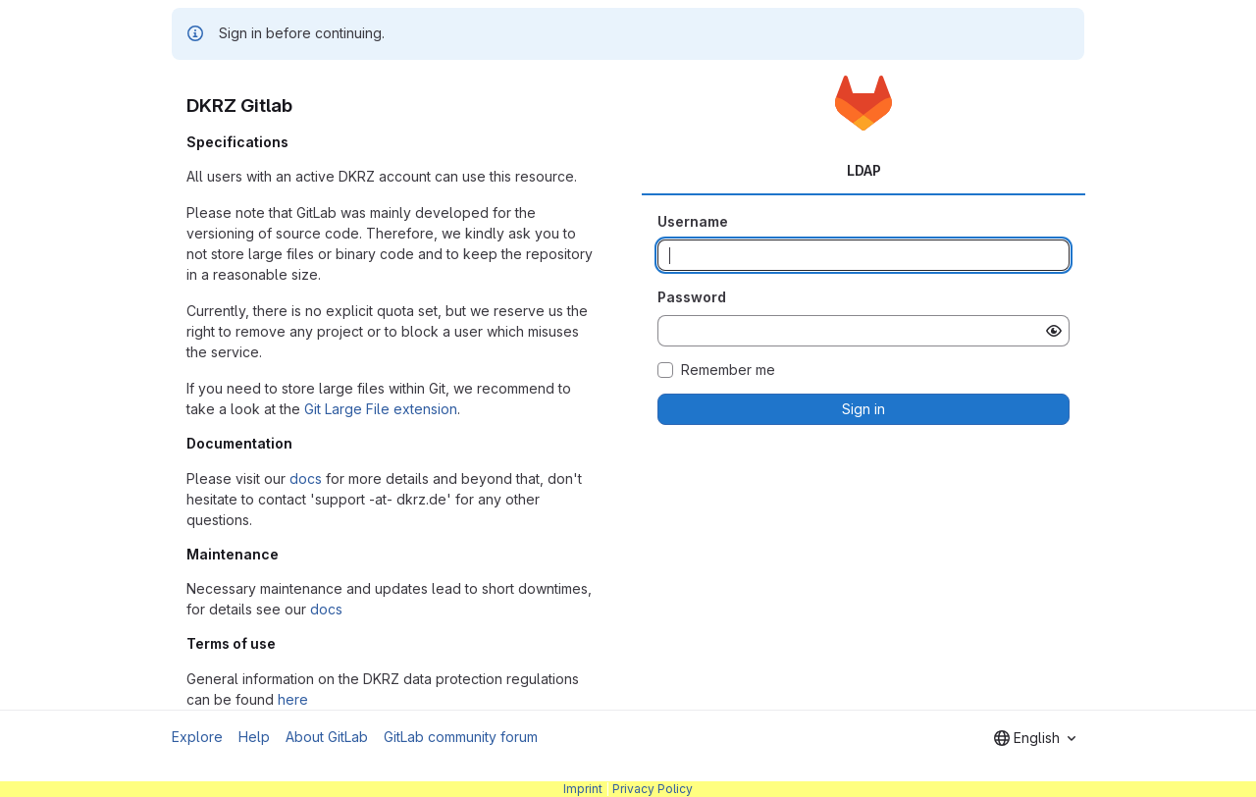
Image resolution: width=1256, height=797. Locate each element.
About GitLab (327, 736)
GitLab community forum (461, 736)
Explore (197, 736)
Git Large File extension (380, 408)
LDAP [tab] (864, 170)
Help (254, 736)
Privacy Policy (652, 788)
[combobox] (1034, 738)
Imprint (582, 788)
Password (691, 297)
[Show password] (1054, 330)
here (293, 699)
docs (305, 478)
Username (692, 221)
